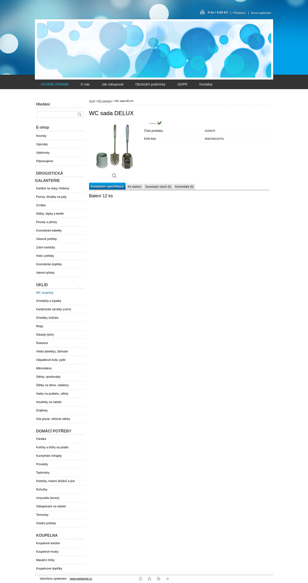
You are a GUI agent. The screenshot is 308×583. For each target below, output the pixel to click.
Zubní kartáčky (45, 247)
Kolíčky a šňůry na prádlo (52, 447)
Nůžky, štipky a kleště (50, 213)
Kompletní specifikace (107, 186)
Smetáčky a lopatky (48, 301)
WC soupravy (44, 292)
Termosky (42, 515)
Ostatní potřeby (46, 523)
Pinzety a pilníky (46, 222)
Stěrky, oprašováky (48, 376)
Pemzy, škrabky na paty (51, 197)
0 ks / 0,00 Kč (218, 12)
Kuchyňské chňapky (49, 455)
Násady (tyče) (45, 334)
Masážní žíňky (45, 560)
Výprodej (41, 144)
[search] (79, 114)
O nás (85, 84)
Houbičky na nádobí (49, 402)
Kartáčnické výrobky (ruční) (53, 309)
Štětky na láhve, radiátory (52, 385)
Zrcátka (41, 205)
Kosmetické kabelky (49, 230)
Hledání (43, 104)
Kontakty (205, 84)
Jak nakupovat (112, 84)
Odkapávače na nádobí (51, 506)
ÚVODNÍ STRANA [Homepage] (55, 84)
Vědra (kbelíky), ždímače (52, 351)
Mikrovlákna (43, 368)
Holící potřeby (45, 256)
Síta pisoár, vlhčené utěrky (53, 419)
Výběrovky (43, 152)
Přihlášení (239, 13)
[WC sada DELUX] (114, 151)
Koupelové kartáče (48, 543)
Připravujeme (44, 161)
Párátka (41, 439)
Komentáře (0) (184, 186)
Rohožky (41, 489)
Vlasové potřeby (46, 239)
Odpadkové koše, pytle (50, 360)
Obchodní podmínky (150, 84)
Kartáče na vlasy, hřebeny (52, 188)
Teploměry (42, 472)
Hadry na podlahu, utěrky (52, 393)
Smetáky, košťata (47, 317)
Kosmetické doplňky (49, 264)
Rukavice (42, 343)
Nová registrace (261, 13)
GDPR (182, 84)
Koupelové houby (47, 551)
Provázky (42, 464)
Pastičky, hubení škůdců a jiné (55, 481)
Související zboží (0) (158, 186)
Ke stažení (134, 186)
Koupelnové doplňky (49, 568)
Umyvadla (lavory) (47, 498)
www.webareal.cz (81, 578)
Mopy (39, 326)
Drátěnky (42, 410)
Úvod (92, 101)
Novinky (41, 136)
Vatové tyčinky (45, 272)
